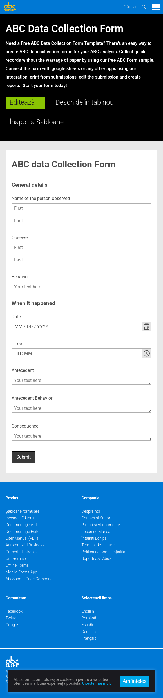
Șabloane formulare (22, 511)
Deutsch (89, 631)
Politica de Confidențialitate (105, 552)
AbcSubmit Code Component (31, 579)
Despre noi (91, 511)
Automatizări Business (25, 545)
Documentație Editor (23, 531)
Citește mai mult (96, 683)
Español (88, 625)
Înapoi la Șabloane (37, 122)
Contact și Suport (97, 518)
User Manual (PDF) (22, 538)
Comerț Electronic (21, 552)
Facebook (14, 611)
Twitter (12, 618)
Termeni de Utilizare (99, 545)
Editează (22, 102)
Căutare (131, 7)
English (88, 611)
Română (89, 618)
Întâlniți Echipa (94, 538)
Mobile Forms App (21, 572)
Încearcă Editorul (20, 518)
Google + (13, 625)
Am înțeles (134, 681)
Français (89, 638)
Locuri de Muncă (96, 531)
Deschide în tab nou (84, 102)
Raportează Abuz (96, 558)
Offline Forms (17, 565)
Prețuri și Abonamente (101, 525)
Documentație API (21, 525)
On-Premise (16, 558)
